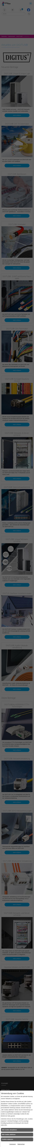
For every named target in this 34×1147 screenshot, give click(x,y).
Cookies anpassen (7, 1139)
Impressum (12, 1144)
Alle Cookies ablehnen (8, 1134)
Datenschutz (21, 1144)
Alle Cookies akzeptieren (9, 1130)
